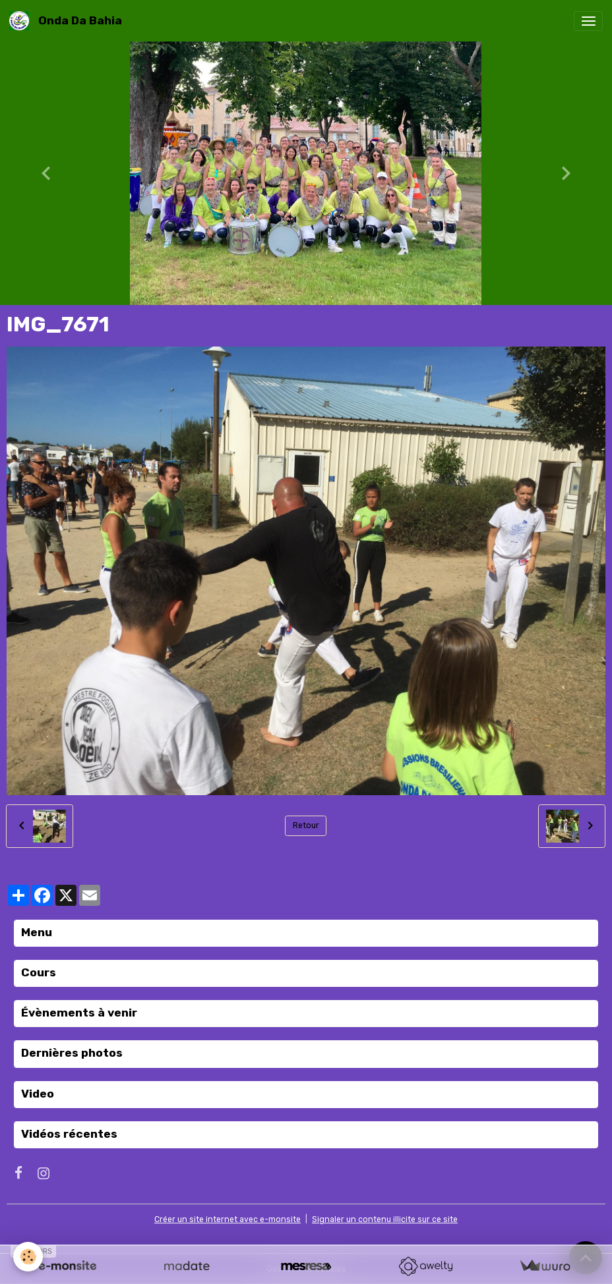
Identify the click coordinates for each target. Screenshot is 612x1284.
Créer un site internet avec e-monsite (227, 1219)
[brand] (68, 20)
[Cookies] (28, 1256)
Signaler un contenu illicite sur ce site (385, 1219)
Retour (306, 825)
